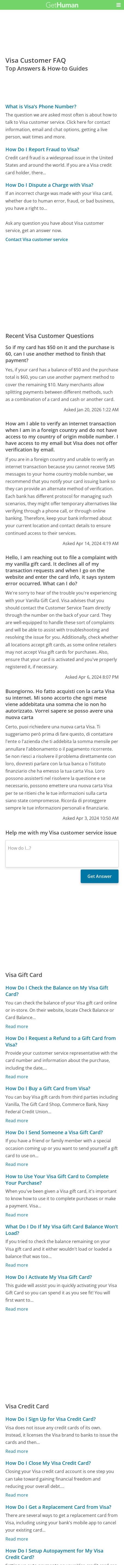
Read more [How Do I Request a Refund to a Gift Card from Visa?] (16, 1077)
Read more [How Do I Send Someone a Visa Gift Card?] (16, 1165)
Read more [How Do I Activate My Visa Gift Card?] (16, 1309)
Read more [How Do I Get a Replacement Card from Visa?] (16, 1539)
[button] (118, 5)
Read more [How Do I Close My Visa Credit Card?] (16, 1495)
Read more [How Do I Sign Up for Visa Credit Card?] (16, 1451)
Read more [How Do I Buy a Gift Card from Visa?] (16, 1121)
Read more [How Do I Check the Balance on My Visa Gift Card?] (16, 1026)
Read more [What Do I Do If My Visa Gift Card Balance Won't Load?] (16, 1265)
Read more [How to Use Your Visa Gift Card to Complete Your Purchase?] (16, 1215)
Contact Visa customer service (36, 239)
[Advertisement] (62, 287)
